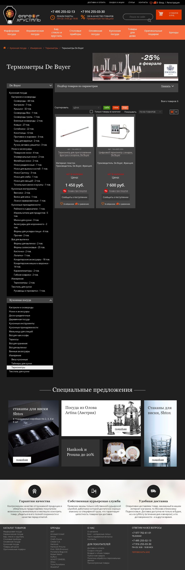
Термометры (51, 48)
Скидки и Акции (116, 2)
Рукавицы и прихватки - (29, 290)
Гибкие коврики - (26, 274)
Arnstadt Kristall (57, 534)
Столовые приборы (75, 32)
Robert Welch (56, 554)
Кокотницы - (23, 132)
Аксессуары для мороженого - (30, 226)
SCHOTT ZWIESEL (57, 559)
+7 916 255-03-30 (141, 544)
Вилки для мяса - (25, 196)
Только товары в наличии (105, 111)
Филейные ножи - (26, 160)
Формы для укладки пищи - (31, 231)
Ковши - (22, 124)
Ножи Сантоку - (25, 172)
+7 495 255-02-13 (141, 540)
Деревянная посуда (19, 319)
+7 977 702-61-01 (141, 532)
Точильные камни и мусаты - (32, 184)
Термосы (14, 339)
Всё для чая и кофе (19, 335)
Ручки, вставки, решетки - (30, 144)
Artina (53, 536)
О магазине (92, 531)
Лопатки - (22, 255)
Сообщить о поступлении (74, 197)
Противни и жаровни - (29, 136)
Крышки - (22, 108)
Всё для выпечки (20, 239)
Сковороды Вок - (26, 112)
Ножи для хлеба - (26, 176)
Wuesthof (54, 567)
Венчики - (22, 192)
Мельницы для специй (21, 331)
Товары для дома (132, 32)
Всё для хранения (18, 343)
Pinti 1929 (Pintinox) (59, 549)
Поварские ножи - (26, 152)
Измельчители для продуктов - (31, 214)
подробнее (22, 459)
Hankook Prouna (57, 546)
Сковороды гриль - (27, 116)
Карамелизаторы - (26, 270)
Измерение (36, 48)
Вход (161, 2)
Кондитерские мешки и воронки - (31, 265)
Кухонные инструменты (24, 188)
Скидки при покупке (77, 191)
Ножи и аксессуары (21, 148)
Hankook (54, 544)
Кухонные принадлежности (26, 204)
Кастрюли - (23, 104)
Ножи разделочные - (28, 164)
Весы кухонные (19, 359)
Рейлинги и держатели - (29, 208)
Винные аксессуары (19, 351)
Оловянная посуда (95, 32)
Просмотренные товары (98, 563)
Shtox (53, 562)
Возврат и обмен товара (98, 553)
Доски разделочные (19, 315)
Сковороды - (24, 100)
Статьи (131, 2)
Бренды (173, 32)
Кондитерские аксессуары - (32, 259)
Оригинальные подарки (153, 32)
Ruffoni (53, 557)
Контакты (143, 2)
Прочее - (21, 235)
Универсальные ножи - (29, 156)
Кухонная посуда (115, 32)
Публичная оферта (96, 555)
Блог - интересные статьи (99, 534)
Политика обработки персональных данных (104, 559)
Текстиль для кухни (21, 286)
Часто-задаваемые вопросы (99, 536)
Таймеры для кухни (21, 363)
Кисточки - (22, 251)
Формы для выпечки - (28, 243)
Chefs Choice (56, 539)
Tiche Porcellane (57, 564)
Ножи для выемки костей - (31, 168)
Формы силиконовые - (29, 247)
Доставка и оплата (96, 2)
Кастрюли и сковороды (23, 96)
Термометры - (24, 282)
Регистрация (173, 2)
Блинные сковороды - (28, 120)
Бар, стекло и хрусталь (56, 32)
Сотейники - (24, 128)
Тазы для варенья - (27, 140)
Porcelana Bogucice (58, 551)
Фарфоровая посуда (11, 32)
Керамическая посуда (35, 32)
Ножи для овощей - (27, 180)
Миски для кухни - (26, 220)
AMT (52, 531)
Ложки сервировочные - (30, 200)
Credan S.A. (55, 541)
